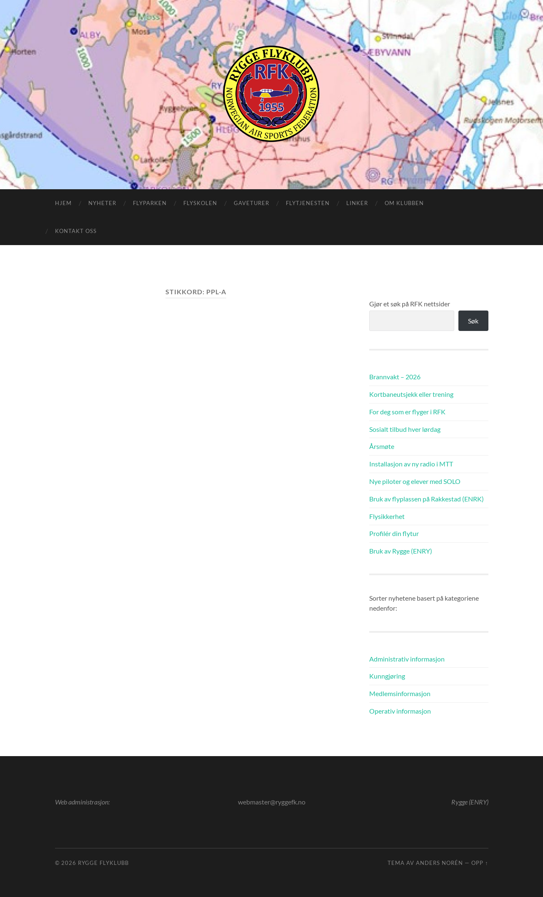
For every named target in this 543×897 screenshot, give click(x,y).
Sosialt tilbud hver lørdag (404, 429)
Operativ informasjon (400, 711)
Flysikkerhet (387, 516)
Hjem (63, 203)
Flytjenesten (308, 203)
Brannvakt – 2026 (394, 377)
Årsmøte (381, 446)
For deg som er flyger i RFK (407, 412)
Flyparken (150, 203)
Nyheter (102, 203)
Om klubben (404, 203)
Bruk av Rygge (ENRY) (400, 551)
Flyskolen (200, 203)
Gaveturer (251, 203)
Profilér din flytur (394, 533)
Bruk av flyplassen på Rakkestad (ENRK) (426, 499)
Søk (473, 321)
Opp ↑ (479, 862)
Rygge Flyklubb (103, 862)
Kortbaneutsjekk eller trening (411, 394)
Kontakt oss (76, 231)
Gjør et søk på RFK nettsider (409, 304)
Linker (357, 203)
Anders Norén (439, 862)
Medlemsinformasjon (399, 693)
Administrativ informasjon (407, 659)
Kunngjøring (387, 676)
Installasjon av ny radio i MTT (411, 464)
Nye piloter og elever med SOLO (414, 481)
